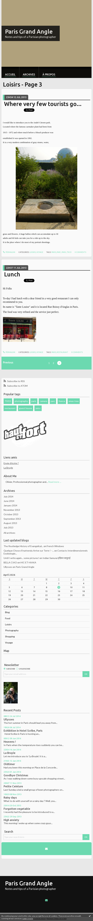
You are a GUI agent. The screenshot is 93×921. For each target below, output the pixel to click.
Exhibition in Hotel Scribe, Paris (23, 730)
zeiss (38, 408)
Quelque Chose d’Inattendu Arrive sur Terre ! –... (29, 550)
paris (54, 252)
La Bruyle (8, 467)
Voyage (39, 252)
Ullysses (8, 566)
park (64, 252)
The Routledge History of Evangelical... (23, 546)
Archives (29, 74)
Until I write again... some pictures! (21, 558)
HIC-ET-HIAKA (28, 562)
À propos (48, 74)
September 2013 (12, 518)
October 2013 (11, 514)
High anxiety (11, 819)
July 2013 (8, 527)
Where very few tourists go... (43, 104)
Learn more (28, 918)
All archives (9, 532)
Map (6, 650)
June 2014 (9, 501)
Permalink (9, 252)
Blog (7, 612)
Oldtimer (9, 764)
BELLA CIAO (10, 562)
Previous (8, 362)
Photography (12, 630)
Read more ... (54, 481)
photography (21, 401)
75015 (69, 252)
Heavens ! (10, 741)
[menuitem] (10, 72)
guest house (25, 408)
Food (7, 618)
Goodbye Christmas (16, 775)
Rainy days (10, 797)
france (62, 401)
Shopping (10, 636)
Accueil (10, 74)
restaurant (62, 352)
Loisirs (33, 252)
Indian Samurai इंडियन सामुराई (56, 558)
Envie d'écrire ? (11, 463)
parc (59, 252)
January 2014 (10, 505)
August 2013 (10, 523)
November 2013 (12, 509)
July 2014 (8, 496)
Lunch (12, 274)
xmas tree (74, 401)
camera (43, 401)
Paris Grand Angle (29, 31)
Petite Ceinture (13, 786)
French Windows (55, 546)
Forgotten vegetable (17, 808)
